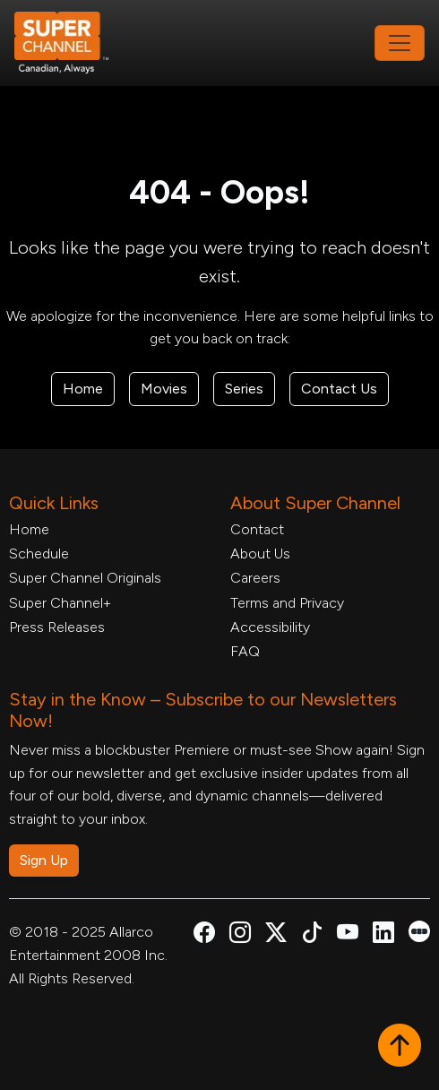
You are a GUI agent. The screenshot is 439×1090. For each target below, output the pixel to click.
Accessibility (270, 627)
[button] (399, 1047)
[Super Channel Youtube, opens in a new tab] (347, 935)
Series (244, 388)
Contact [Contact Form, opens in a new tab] (257, 529)
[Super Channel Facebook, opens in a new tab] (204, 935)
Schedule (39, 553)
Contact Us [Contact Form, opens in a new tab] (339, 388)
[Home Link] (73, 43)
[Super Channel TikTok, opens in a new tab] (312, 935)
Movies (164, 388)
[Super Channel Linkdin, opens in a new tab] (383, 935)
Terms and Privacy (287, 602)
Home (83, 388)
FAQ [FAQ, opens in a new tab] (245, 651)
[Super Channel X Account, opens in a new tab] (276, 935)
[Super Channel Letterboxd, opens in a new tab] (419, 930)
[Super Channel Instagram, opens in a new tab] (240, 935)
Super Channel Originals (85, 577)
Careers (255, 577)
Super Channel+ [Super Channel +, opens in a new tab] (60, 602)
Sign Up (44, 860)
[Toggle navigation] (399, 43)
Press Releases (57, 627)
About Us (260, 553)
